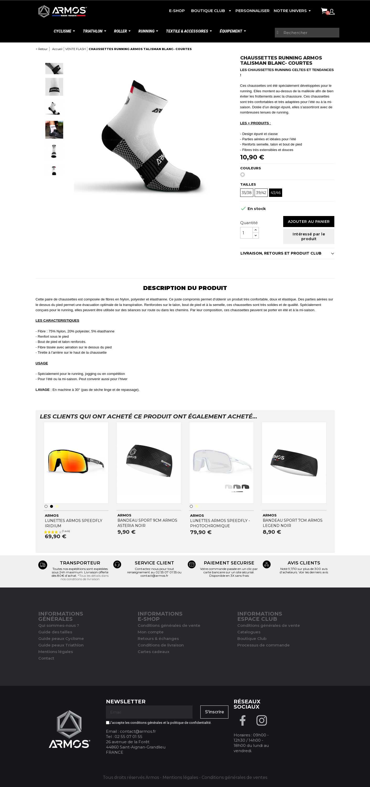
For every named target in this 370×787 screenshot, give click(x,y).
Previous (54, 58)
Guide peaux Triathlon (61, 645)
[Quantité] (246, 233)
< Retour (41, 49)
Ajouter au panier (309, 221)
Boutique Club (251, 638)
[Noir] (51, 506)
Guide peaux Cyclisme (61, 638)
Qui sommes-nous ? (58, 625)
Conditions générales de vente (169, 625)
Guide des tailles (55, 631)
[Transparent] (57, 506)
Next (54, 180)
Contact (46, 658)
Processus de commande (263, 645)
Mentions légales (55, 651)
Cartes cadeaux (153, 651)
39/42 (261, 192)
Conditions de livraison (161, 645)
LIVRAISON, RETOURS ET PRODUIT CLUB (280, 253)
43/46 (276, 192)
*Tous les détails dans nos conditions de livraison (85, 577)
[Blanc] (243, 176)
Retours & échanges (158, 638)
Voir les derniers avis (313, 572)
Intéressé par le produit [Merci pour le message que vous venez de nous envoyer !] (309, 236)
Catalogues (248, 631)
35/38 (247, 192)
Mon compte (151, 631)
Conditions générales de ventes (234, 777)
